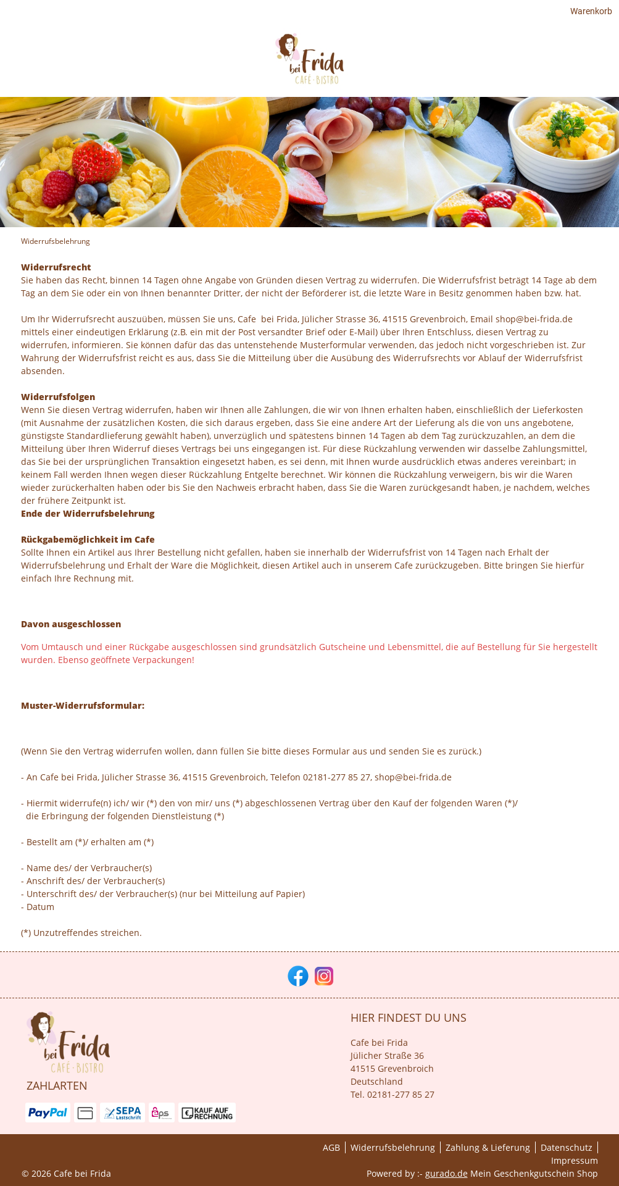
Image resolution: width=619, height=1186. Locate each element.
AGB (331, 1147)
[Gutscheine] (536, 63)
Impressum (574, 1160)
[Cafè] (588, 63)
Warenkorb (577, 14)
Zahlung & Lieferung (488, 1147)
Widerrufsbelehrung (393, 1147)
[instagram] (322, 975)
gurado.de (446, 1173)
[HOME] (483, 63)
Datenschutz (566, 1147)
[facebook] (297, 975)
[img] (62, 63)
